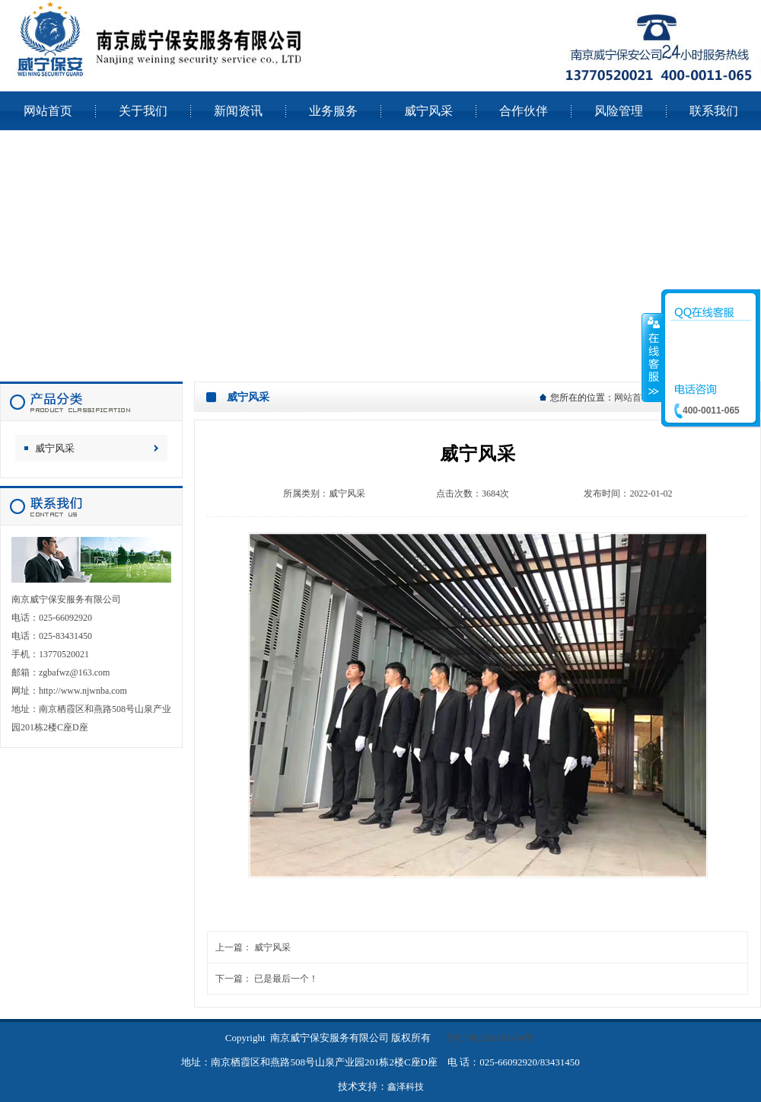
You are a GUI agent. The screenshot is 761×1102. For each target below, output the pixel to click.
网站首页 (632, 397)
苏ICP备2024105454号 (489, 1038)
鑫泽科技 (405, 1086)
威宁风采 (55, 448)
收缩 (652, 357)
